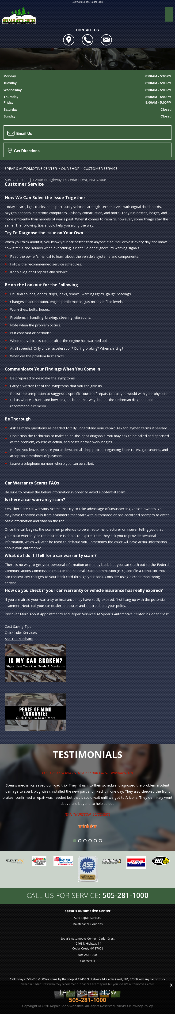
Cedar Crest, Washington (110, 772)
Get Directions (24, 150)
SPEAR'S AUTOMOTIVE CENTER (31, 168)
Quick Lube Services (21, 632)
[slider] (87, 826)
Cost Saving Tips (18, 626)
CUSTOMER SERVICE (101, 168)
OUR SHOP (70, 168)
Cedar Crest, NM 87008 (87, 179)
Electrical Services (59, 772)
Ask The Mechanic (19, 638)
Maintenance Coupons (88, 924)
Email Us (19, 133)
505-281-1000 (17, 179)
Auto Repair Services (87, 918)
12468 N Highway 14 (50, 179)
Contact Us (87, 961)
